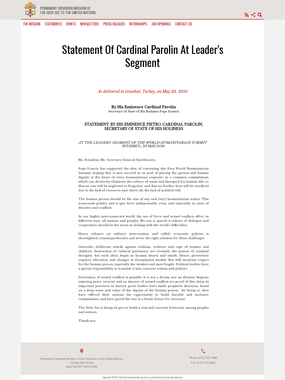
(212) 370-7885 (208, 357)
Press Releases (114, 24)
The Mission (31, 24)
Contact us (183, 24)
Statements (53, 24)
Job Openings (161, 24)
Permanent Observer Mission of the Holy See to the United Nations (68, 10)
